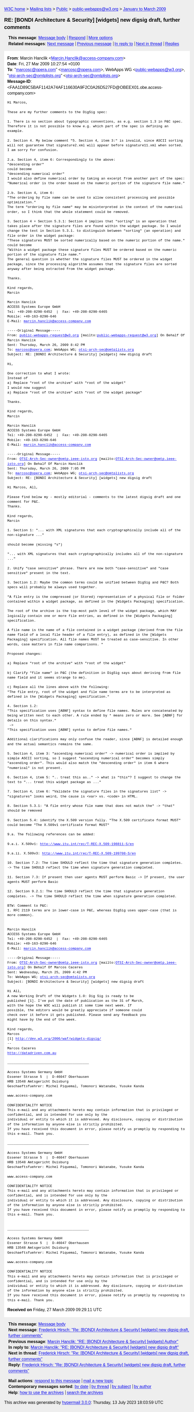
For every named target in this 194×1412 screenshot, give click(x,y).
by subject (121, 1386)
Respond (77, 38)
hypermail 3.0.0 (76, 1402)
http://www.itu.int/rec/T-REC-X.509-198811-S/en (87, 844)
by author (142, 1386)
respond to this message (57, 1381)
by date (81, 1386)
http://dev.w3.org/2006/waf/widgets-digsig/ (58, 1039)
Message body (52, 38)
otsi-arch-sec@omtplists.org (35, 75)
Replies (172, 44)
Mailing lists (41, 9)
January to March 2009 (144, 9)
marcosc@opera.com (36, 69)
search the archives (85, 1392)
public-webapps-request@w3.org (49, 335)
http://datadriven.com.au (31, 1053)
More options (101, 38)
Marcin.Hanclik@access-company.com (87, 58)
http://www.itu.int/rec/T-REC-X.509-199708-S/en (89, 853)
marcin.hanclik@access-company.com (57, 321)
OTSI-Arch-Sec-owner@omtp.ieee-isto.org (58, 459)
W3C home (14, 9)
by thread (100, 1386)
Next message (60, 44)
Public (62, 9)
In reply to (124, 44)
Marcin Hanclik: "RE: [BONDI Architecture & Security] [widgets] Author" (112, 1341)
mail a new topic (98, 1381)
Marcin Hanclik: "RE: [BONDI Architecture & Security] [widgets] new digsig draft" (105, 1347)
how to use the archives (42, 1392)
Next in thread (149, 44)
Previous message (94, 44)
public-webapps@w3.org (95, 9)
